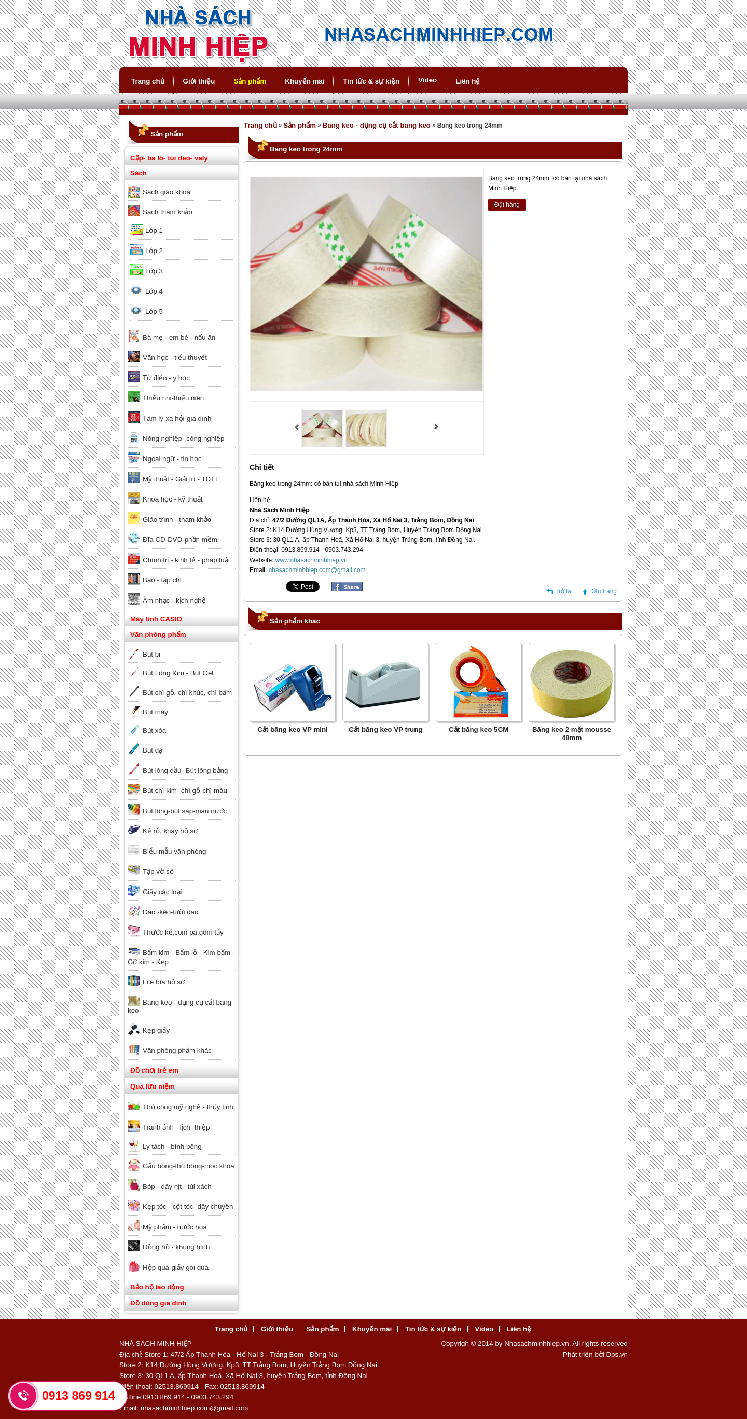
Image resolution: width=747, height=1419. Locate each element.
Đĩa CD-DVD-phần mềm (180, 540)
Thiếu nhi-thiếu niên (173, 398)
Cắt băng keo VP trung (385, 729)
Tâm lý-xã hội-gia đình (177, 418)
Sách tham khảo (167, 212)
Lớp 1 (154, 230)
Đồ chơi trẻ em (154, 1070)
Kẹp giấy (156, 1030)
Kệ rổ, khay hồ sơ (170, 831)
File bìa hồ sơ (164, 982)
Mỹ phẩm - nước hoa (175, 1227)
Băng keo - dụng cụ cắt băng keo (179, 1006)
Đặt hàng (507, 204)
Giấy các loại (162, 892)
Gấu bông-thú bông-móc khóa (188, 1166)
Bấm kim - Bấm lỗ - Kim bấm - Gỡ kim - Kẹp (181, 957)
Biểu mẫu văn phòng (174, 851)
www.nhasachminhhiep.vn (311, 560)
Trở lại (564, 591)
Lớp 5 (154, 311)
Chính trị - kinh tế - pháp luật (186, 560)
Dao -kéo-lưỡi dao (170, 912)
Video (427, 80)
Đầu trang (603, 591)
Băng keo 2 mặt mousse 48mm (571, 734)
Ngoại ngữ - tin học (172, 459)
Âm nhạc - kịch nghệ (174, 600)
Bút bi (151, 654)
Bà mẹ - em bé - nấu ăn (179, 337)
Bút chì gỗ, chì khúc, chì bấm (187, 693)
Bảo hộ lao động (157, 1287)
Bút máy (155, 712)
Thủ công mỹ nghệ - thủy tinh (188, 1107)
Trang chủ (147, 81)
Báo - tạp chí (162, 580)
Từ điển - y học (166, 378)
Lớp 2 (154, 251)
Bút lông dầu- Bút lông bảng (185, 770)
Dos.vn (617, 1354)
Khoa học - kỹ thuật (172, 499)
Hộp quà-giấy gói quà (176, 1267)
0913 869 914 (78, 1395)
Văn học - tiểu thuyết (175, 357)
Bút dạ (152, 750)
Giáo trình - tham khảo (177, 519)
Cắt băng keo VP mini (292, 729)
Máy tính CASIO (156, 619)
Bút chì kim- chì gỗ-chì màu (185, 791)
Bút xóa (154, 730)
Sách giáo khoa (166, 192)
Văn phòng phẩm (158, 634)
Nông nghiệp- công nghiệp (184, 438)
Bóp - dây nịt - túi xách (177, 1186)
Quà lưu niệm (152, 1086)
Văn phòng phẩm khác (177, 1050)
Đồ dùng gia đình (158, 1303)
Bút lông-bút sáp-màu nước (185, 811)
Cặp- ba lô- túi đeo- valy (169, 158)
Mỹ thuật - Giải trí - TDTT (181, 479)
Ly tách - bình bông (172, 1146)
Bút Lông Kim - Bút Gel (178, 673)
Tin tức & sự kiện (371, 81)
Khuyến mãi (304, 81)
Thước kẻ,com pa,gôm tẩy (183, 932)
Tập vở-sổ (158, 871)
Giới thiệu (199, 81)
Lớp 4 (154, 291)
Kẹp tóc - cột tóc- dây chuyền (188, 1207)
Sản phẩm (249, 81)
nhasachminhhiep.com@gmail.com (317, 570)
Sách (138, 173)
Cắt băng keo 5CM (478, 729)
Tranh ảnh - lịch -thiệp (176, 1127)
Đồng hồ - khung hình (176, 1247)
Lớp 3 (154, 271)
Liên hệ (467, 81)
